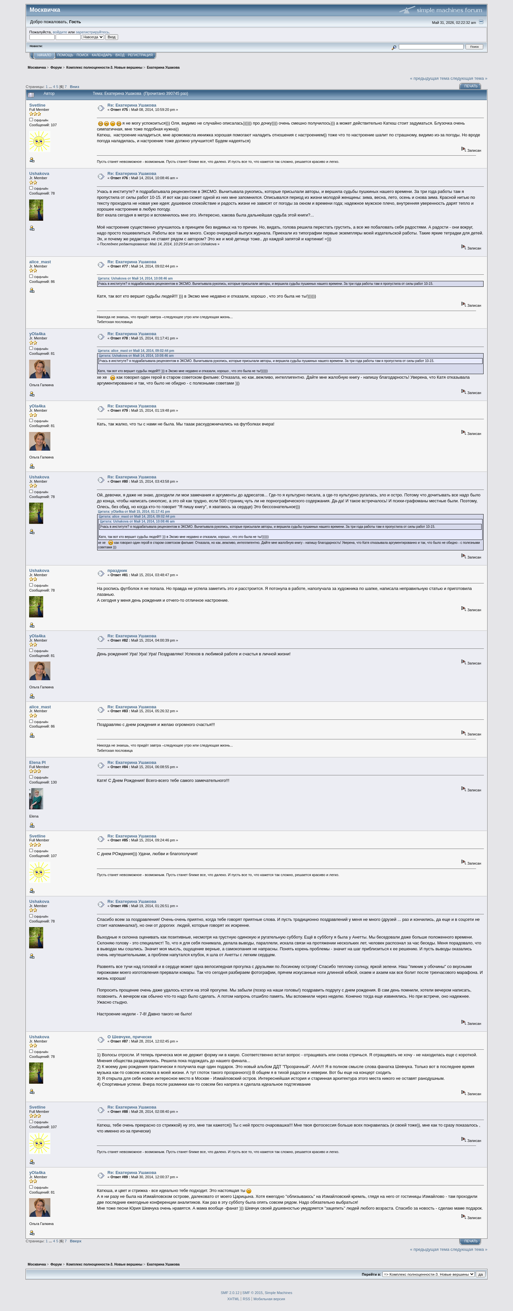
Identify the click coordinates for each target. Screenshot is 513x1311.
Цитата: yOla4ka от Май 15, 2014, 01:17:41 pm (134, 511)
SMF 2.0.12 (230, 1293)
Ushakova (39, 173)
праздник (117, 570)
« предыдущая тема (429, 78)
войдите (60, 32)
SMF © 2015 (252, 1293)
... (51, 86)
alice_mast (40, 261)
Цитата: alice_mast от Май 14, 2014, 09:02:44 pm (136, 351)
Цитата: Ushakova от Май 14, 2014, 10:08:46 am (135, 278)
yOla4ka (37, 333)
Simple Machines (278, 1293)
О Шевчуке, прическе (130, 1036)
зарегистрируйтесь (92, 32)
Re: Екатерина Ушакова (132, 105)
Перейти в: (371, 1274)
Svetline (37, 105)
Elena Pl (37, 762)
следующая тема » (469, 78)
